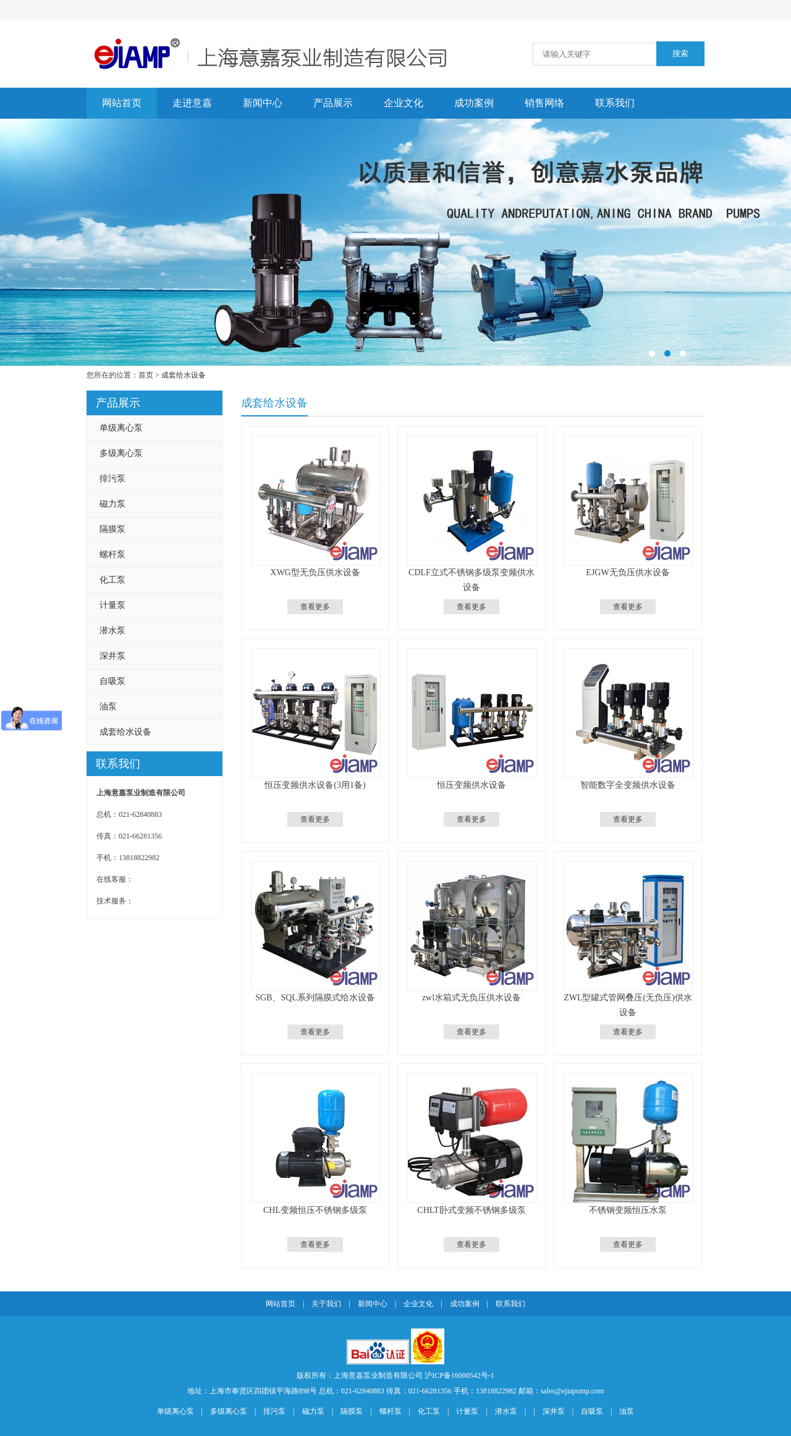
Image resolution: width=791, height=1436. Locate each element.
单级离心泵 (121, 428)
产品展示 (333, 103)
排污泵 (112, 478)
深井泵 (112, 656)
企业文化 (403, 103)
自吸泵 (112, 681)
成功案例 (474, 103)
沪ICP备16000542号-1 (459, 1375)
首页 (145, 375)
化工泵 (112, 580)
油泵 (108, 706)
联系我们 (615, 103)
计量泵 (112, 605)
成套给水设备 (183, 375)
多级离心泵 (121, 453)
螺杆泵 (112, 554)
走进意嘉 (192, 103)
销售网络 (544, 103)
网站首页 (122, 103)
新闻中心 (262, 103)
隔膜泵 (112, 529)
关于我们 (326, 1303)
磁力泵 (112, 504)
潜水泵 (112, 630)
